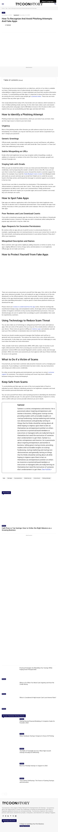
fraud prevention (18, 478)
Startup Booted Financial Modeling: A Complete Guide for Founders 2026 (37, 722)
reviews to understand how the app (24, 307)
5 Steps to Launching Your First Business (32, 824)
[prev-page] (3, 794)
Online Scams (37, 478)
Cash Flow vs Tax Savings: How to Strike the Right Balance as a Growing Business (26, 529)
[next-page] (6, 794)
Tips (6, 8)
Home (3, 8)
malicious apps (36, 329)
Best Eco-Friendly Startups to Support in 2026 (34, 766)
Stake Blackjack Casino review (33, 174)
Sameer (8, 25)
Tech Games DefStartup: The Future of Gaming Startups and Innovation (37, 781)
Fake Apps (9, 478)
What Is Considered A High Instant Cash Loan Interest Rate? (38, 697)
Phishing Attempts (46, 478)
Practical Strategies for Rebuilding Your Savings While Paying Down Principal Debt (36, 668)
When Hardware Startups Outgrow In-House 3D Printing (37, 736)
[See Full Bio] (51, 469)
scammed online (36, 96)
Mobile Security (27, 478)
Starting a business (24, 826)
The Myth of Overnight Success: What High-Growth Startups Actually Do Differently (35, 751)
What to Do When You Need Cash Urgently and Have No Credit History (37, 683)
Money (3, 525)
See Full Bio (46, 469)
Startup (22, 719)
